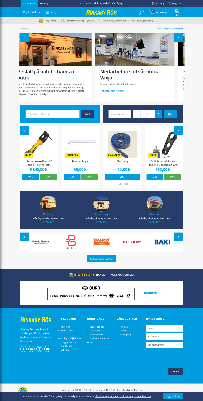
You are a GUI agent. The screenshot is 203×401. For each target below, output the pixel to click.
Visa (30, 177)
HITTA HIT (48, 222)
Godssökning (97, 334)
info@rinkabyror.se (132, 390)
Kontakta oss (97, 326)
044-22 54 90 (111, 390)
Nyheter (65, 349)
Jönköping (117, 3)
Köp (48, 177)
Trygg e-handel (69, 342)
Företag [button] (44, 3)
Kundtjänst (66, 346)
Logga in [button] (174, 3)
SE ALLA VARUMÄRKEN (101, 258)
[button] (51, 12)
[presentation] (172, 357)
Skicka (175, 371)
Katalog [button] (158, 3)
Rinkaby (98, 3)
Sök (87, 113)
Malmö (106, 3)
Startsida (24, 28)
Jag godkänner (173, 396)
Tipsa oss (95, 330)
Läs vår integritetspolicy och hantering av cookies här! (123, 396)
